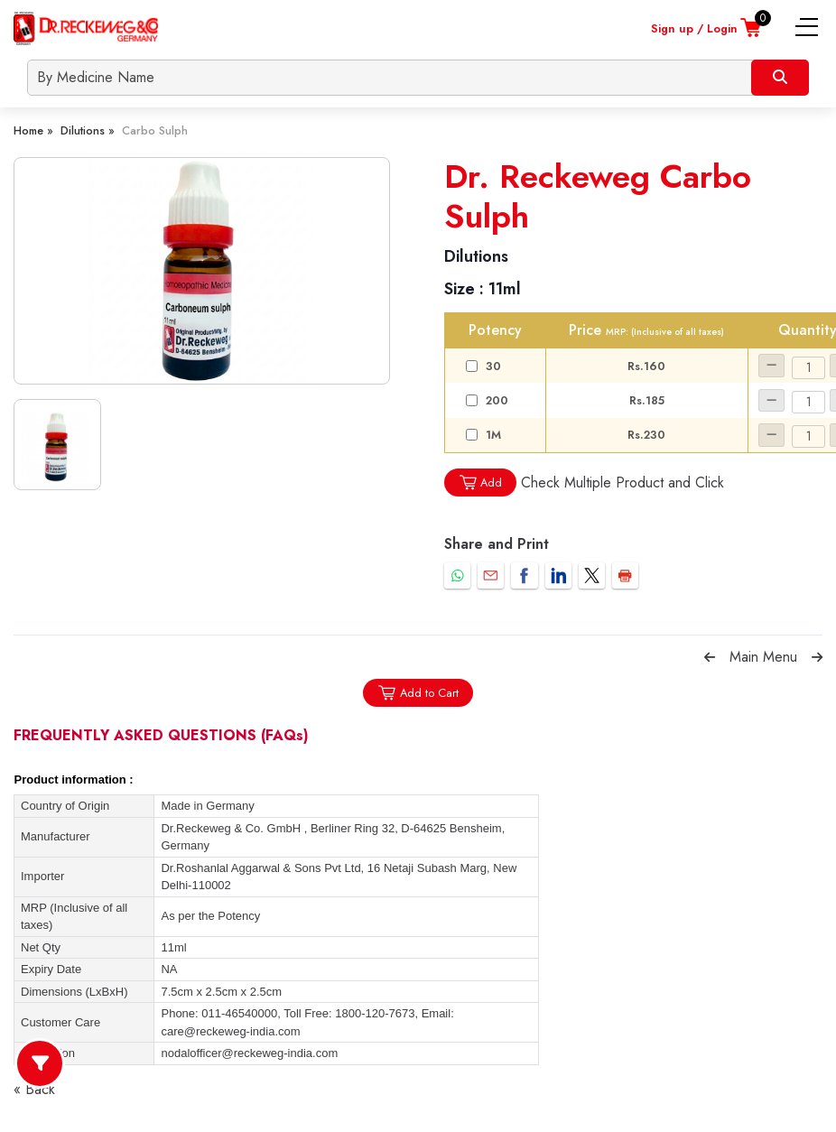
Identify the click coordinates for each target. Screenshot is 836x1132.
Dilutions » (87, 130)
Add (480, 482)
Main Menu (763, 656)
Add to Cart (417, 692)
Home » (33, 130)
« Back (34, 1089)
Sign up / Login (694, 28)
